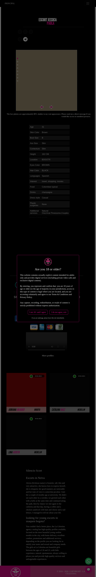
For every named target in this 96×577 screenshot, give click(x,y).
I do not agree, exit (58, 312)
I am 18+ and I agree (37, 312)
